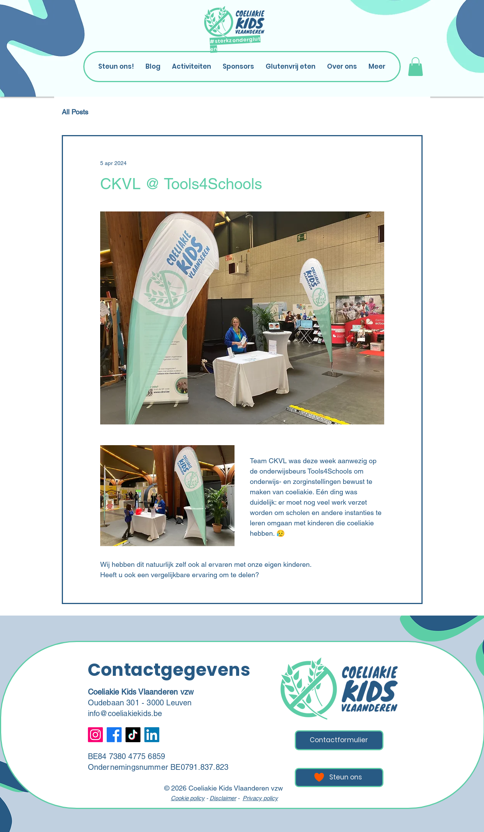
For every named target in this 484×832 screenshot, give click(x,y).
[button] (415, 66)
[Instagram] (95, 734)
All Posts (75, 112)
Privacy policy (260, 798)
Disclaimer (223, 798)
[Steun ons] (339, 777)
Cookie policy (188, 798)
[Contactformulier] (339, 740)
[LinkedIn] (151, 734)
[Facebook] (114, 734)
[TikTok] (133, 734)
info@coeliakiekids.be (125, 713)
